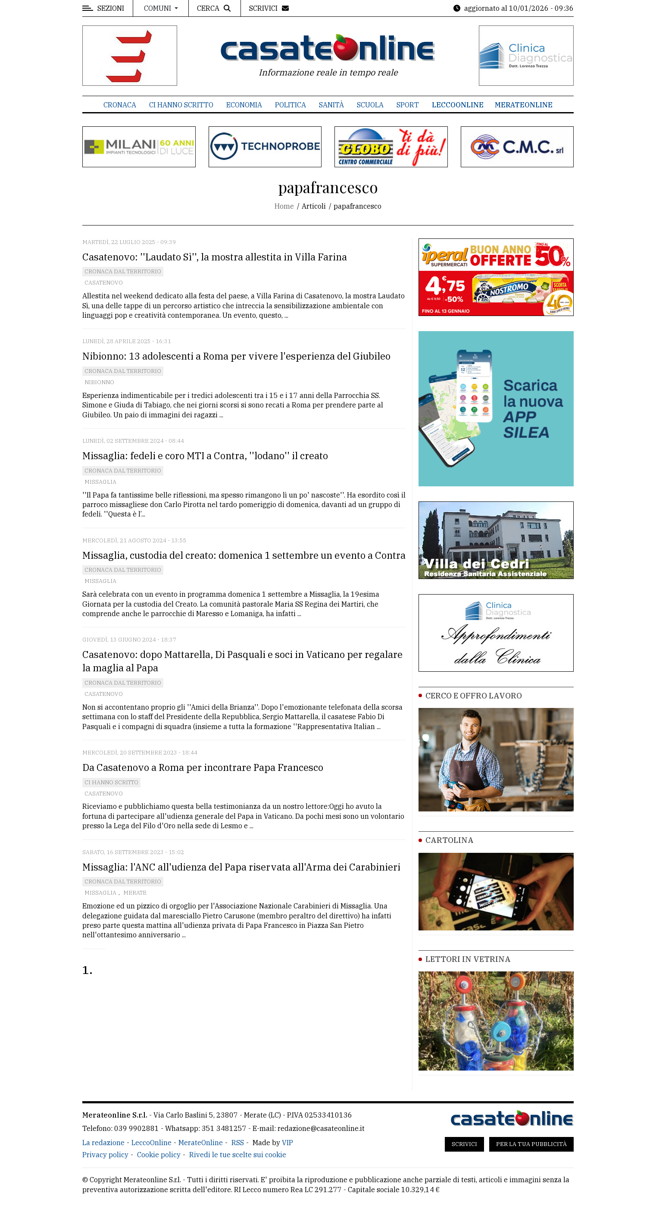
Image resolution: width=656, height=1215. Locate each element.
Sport (408, 104)
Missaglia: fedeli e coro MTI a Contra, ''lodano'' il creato (205, 455)
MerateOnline (524, 104)
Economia (244, 104)
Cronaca (119, 104)
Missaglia (100, 481)
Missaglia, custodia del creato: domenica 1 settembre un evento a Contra (244, 555)
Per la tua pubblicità (531, 1144)
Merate (135, 892)
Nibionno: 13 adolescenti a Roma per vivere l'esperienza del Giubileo (236, 356)
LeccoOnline (458, 104)
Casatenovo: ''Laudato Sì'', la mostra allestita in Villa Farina (214, 257)
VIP (287, 1142)
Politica (290, 104)
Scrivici (464, 1144)
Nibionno (99, 382)
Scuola (370, 104)
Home (284, 206)
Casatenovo (103, 282)
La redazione (103, 1142)
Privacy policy (105, 1154)
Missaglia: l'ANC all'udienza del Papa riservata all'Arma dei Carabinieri (241, 867)
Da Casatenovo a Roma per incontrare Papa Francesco (202, 767)
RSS (237, 1142)
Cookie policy (159, 1154)
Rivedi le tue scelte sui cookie (237, 1154)
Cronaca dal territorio (122, 271)
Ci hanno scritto (181, 104)
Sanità (331, 104)
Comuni (158, 8)
